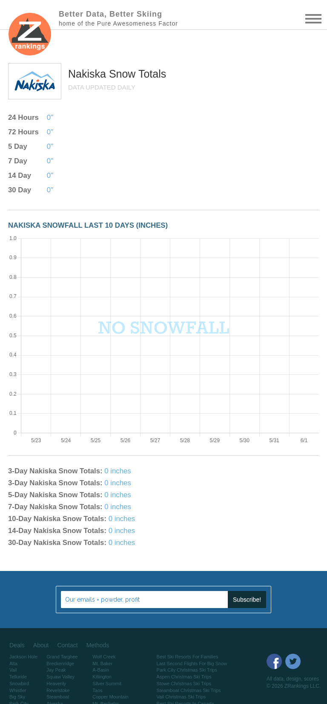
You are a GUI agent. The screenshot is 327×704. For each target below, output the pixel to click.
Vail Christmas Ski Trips (181, 696)
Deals (17, 645)
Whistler (17, 690)
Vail (13, 669)
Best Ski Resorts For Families (187, 656)
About (41, 645)
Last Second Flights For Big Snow (192, 663)
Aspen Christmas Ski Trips (184, 676)
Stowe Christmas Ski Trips (184, 683)
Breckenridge (60, 663)
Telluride (18, 676)
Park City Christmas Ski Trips (187, 669)
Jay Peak (56, 669)
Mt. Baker (102, 663)
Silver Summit (106, 683)
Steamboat (57, 696)
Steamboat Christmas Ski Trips (189, 690)
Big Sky (17, 696)
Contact (67, 645)
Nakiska (88, 74)
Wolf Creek (103, 656)
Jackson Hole (23, 656)
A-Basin (100, 669)
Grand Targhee (61, 656)
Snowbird (19, 683)
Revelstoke (57, 690)
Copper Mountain (110, 696)
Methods (97, 645)
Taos (97, 690)
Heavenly (56, 683)
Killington (102, 676)
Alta (13, 663)
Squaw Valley (60, 676)
